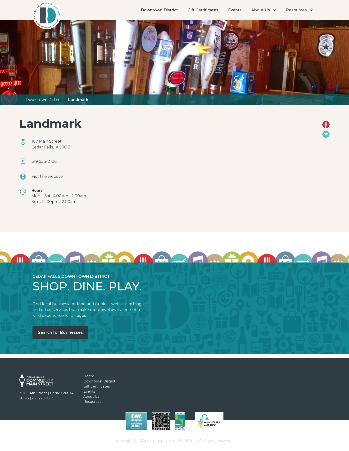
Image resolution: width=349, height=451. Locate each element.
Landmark (78, 99)
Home (88, 376)
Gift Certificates (203, 10)
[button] (263, 10)
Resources (92, 401)
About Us (91, 396)
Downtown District (159, 10)
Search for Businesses (60, 332)
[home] (47, 16)
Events (235, 10)
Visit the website (47, 176)
